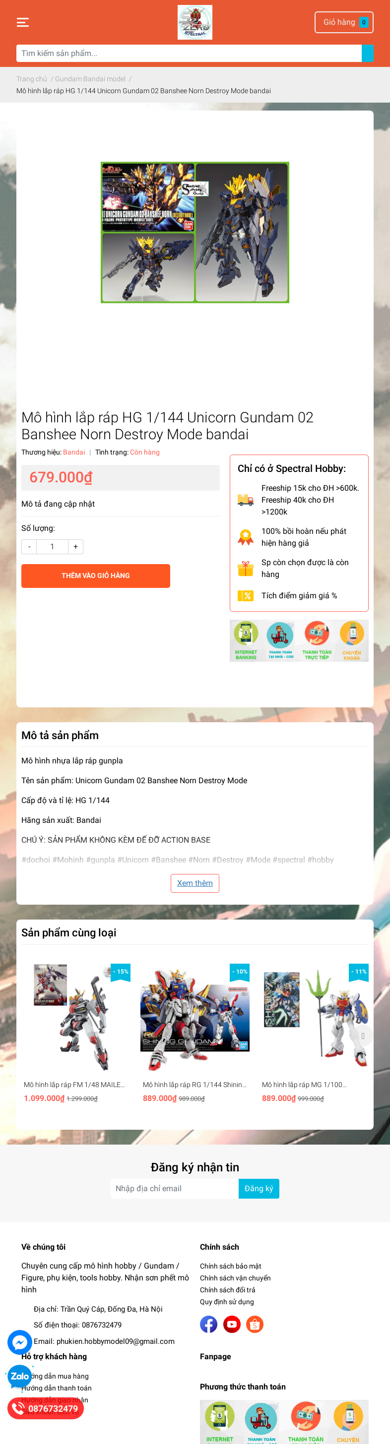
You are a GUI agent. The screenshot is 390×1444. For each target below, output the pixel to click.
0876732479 (102, 1325)
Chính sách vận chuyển (235, 1278)
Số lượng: (38, 528)
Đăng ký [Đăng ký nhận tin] (259, 1188)
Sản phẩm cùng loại (69, 932)
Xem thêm (195, 883)
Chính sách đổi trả (228, 1290)
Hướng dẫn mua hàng (55, 1376)
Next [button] (363, 1035)
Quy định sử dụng (227, 1302)
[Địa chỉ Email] (195, 1189)
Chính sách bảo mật (230, 1266)
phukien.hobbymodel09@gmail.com (116, 1341)
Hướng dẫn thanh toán (56, 1388)
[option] (75, 1035)
